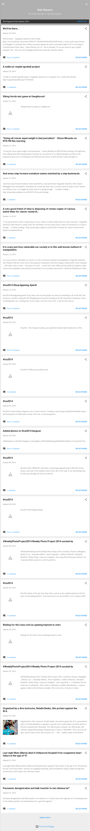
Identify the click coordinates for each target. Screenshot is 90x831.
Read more (81, 57)
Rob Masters (45, 9)
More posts (45, 818)
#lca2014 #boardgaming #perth (20, 285)
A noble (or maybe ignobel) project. (21, 66)
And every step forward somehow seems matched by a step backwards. (41, 173)
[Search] (86, 4)
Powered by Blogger (45, 827)
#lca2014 (8, 317)
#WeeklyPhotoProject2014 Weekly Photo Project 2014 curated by (38, 541)
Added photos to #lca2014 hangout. (22, 430)
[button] (85, 29)
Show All (82, 21)
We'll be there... (11, 28)
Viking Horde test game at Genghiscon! (24, 96)
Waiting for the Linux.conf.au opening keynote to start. (32, 624)
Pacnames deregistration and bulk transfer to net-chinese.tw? (36, 788)
